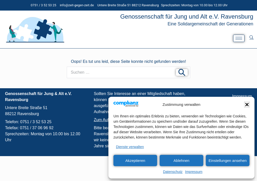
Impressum (193, 172)
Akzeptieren (135, 160)
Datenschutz (172, 172)
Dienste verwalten (130, 147)
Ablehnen (181, 160)
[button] (246, 104)
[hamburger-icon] (238, 38)
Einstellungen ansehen (228, 160)
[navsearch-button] (251, 37)
